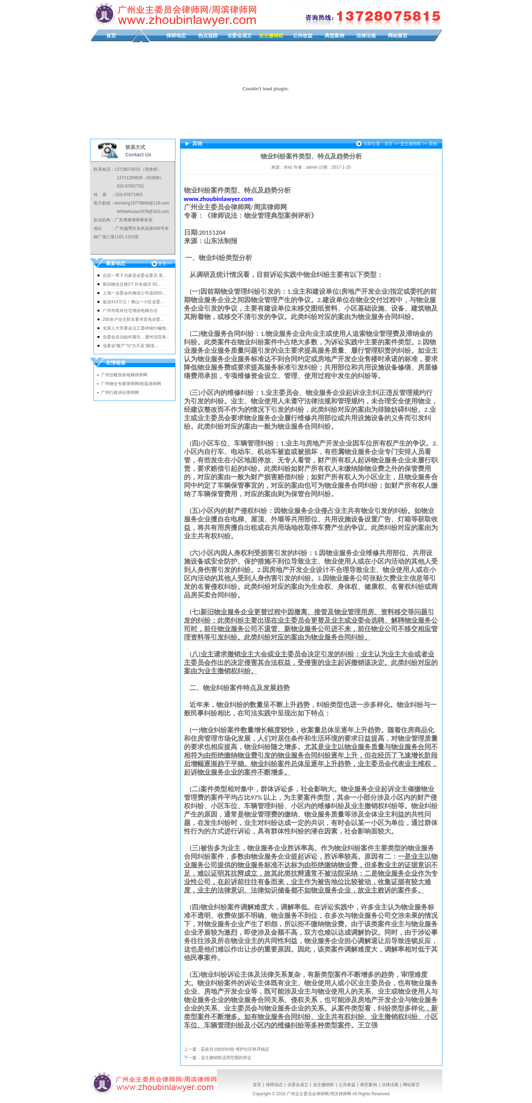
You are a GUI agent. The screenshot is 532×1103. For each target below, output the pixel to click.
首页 (111, 35)
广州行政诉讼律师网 (120, 392)
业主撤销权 (271, 35)
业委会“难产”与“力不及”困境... (130, 345)
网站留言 (398, 35)
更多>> (165, 263)
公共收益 (303, 35)
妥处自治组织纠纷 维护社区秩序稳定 (235, 1049)
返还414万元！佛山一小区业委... (133, 301)
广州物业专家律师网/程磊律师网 (131, 383)
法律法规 (366, 35)
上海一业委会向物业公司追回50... (134, 293)
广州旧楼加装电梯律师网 (124, 374)
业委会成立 (239, 35)
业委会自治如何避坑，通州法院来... (136, 337)
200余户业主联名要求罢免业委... (133, 319)
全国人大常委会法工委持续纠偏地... (136, 328)
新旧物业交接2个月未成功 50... (132, 284)
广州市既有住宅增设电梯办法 (130, 310)
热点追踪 (208, 35)
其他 (433, 143)
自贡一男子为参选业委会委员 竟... (134, 275)
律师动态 (176, 35)
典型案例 (334, 35)
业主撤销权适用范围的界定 (226, 1057)
